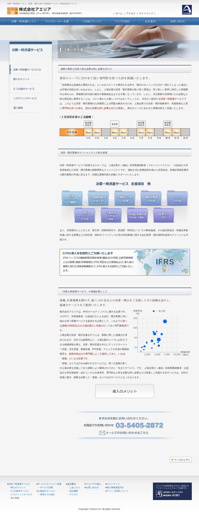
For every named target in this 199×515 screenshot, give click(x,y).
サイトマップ (146, 13)
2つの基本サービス (20, 491)
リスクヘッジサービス (21, 494)
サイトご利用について (117, 491)
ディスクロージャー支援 (49, 484)
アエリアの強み (93, 484)
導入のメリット (18, 487)
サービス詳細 (46, 487)
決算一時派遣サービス (19, 484)
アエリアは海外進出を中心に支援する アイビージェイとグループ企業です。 (172, 487)
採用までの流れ (47, 494)
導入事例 (15, 498)
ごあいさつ (74, 487)
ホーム (118, 13)
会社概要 (73, 491)
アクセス (130, 13)
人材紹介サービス (46, 491)
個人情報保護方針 (115, 487)
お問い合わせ (92, 487)
